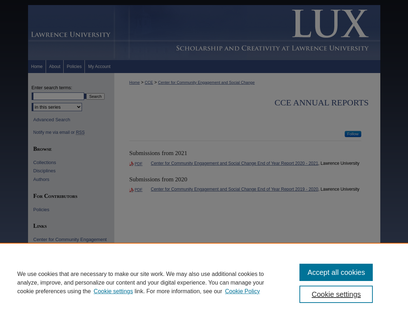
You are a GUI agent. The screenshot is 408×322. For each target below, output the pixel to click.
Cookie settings (113, 291)
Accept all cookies (336, 272)
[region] (204, 282)
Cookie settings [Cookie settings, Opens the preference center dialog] (336, 294)
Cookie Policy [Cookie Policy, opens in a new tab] (242, 291)
